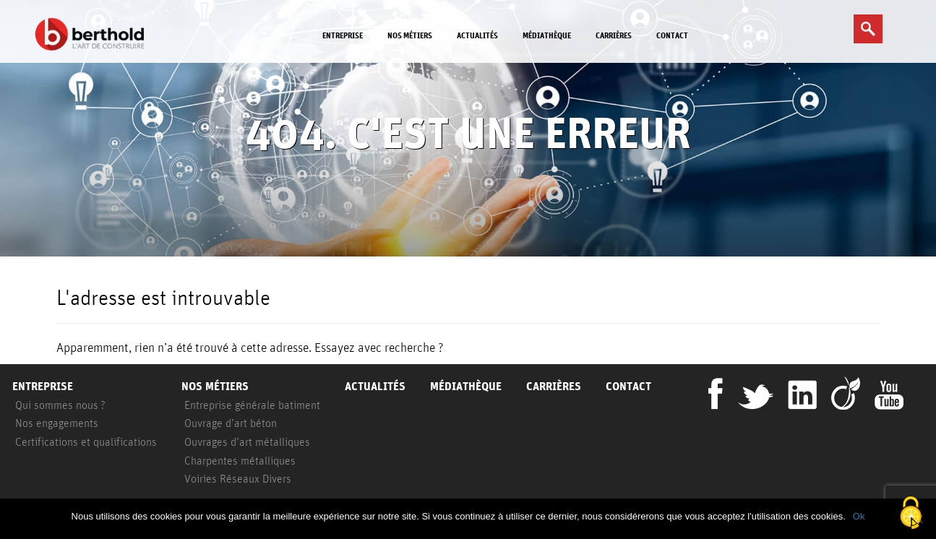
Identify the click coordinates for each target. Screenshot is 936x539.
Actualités (477, 35)
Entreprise (342, 35)
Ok (859, 516)
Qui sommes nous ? (60, 404)
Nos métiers (409, 35)
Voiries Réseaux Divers (237, 478)
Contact (672, 35)
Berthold (93, 34)
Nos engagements (56, 422)
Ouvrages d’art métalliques (247, 441)
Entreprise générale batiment (252, 404)
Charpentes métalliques (240, 460)
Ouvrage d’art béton (230, 422)
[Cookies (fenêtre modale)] (910, 514)
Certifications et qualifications (86, 441)
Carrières (614, 35)
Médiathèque (547, 35)
